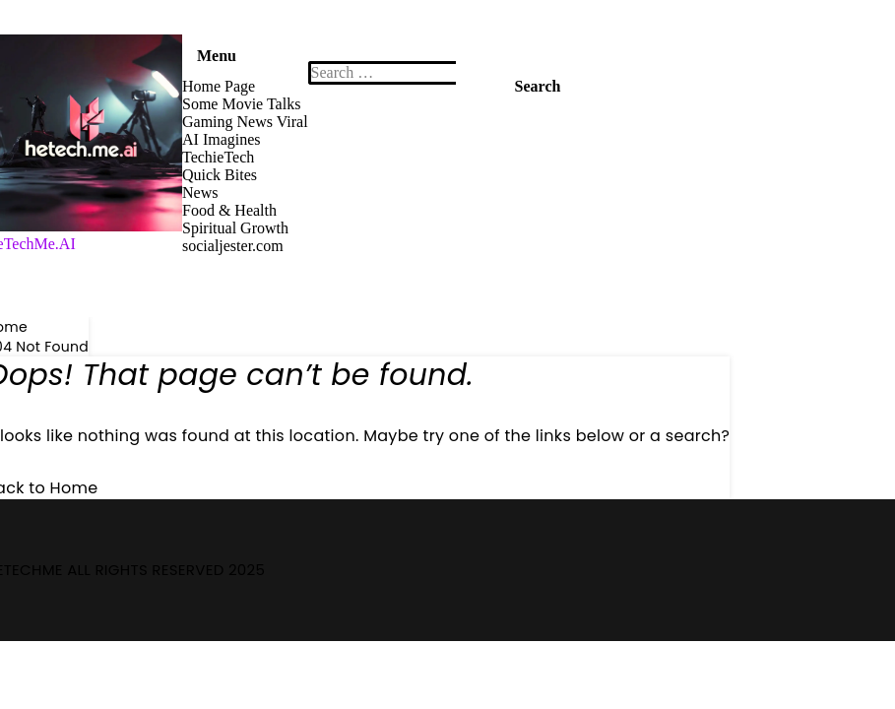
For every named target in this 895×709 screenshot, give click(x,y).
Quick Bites (219, 174)
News (200, 192)
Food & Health (229, 210)
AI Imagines (221, 139)
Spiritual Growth (235, 228)
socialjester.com (233, 245)
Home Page (218, 86)
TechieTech (218, 157)
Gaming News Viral (245, 121)
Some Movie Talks (241, 104)
